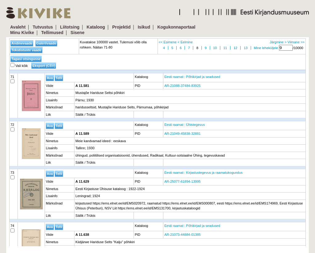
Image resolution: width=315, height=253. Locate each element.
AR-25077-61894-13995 (182, 181)
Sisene (77, 32)
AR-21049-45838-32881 (182, 133)
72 (12, 127)
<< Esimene (168, 42)
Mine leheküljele (266, 48)
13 (245, 48)
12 (235, 48)
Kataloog (96, 27)
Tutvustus (43, 27)
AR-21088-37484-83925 (182, 86)
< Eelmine (185, 42)
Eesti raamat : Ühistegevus (184, 124)
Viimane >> (296, 42)
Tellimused (52, 32)
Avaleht (18, 27)
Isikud (144, 27)
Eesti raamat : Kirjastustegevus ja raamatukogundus (203, 172)
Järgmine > (278, 42)
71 (12, 79)
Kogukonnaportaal (176, 27)
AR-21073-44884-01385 (182, 234)
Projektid (121, 27)
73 (12, 175)
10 (215, 48)
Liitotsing (69, 27)
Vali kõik (19, 66)
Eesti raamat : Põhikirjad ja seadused (192, 77)
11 (225, 48)
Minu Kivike (22, 32)
